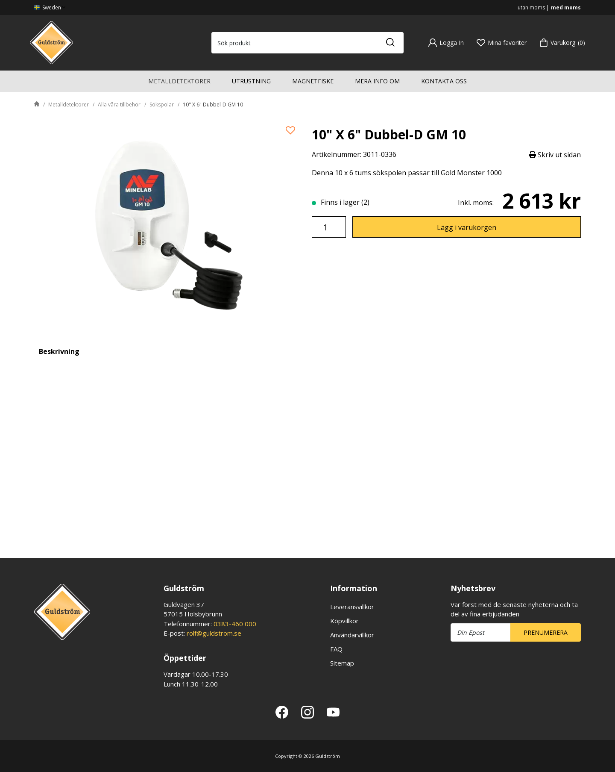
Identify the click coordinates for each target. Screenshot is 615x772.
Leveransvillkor (352, 606)
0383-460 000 (235, 623)
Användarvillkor (352, 635)
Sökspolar (161, 104)
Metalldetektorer (179, 81)
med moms (566, 7)
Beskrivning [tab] (59, 351)
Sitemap (342, 663)
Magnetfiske (313, 81)
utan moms (531, 7)
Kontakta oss (444, 81)
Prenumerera (546, 632)
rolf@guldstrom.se (214, 633)
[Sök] (390, 42)
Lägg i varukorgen (466, 227)
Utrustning (251, 81)
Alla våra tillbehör (119, 104)
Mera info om (377, 81)
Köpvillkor (344, 620)
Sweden (50, 7)
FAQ (336, 649)
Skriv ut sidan (555, 154)
